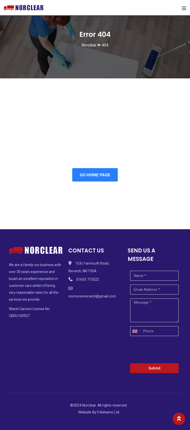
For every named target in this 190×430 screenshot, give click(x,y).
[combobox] (136, 331)
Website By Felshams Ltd (98, 412)
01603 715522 (87, 279)
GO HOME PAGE (95, 174)
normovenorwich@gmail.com (92, 296)
